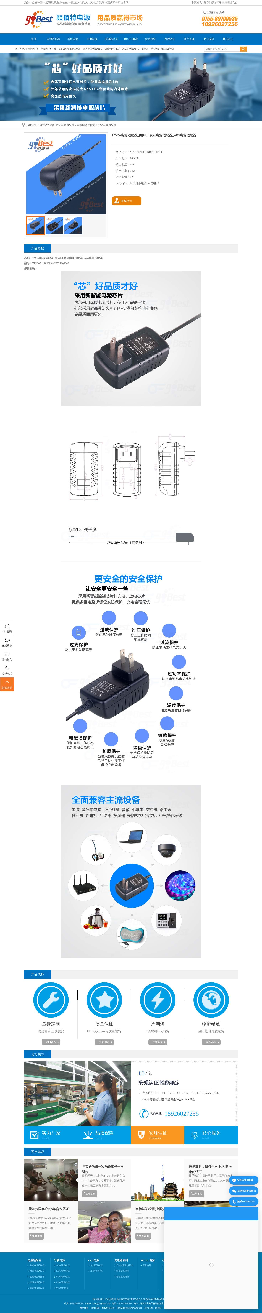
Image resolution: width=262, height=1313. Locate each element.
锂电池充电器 (122, 1276)
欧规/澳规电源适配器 (93, 49)
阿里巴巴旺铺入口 (227, 2)
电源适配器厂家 (48, 49)
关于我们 (208, 39)
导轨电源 (72, 39)
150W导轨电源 (63, 1271)
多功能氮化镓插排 (124, 1265)
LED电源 (92, 39)
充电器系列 (111, 39)
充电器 (145, 49)
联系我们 (228, 39)
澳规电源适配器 (37, 1288)
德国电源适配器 (37, 1282)
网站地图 (84, 1308)
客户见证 (189, 39)
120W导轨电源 (63, 1276)
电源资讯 (196, 2)
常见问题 (209, 2)
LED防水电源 (96, 1271)
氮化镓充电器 (167, 49)
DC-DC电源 (131, 39)
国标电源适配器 (37, 1271)
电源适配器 (53, 39)
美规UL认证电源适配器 (69, 49)
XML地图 (95, 1308)
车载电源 (147, 1265)
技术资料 (150, 39)
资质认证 (169, 39)
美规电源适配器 (86, 125)
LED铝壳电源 (96, 1265)
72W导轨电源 (62, 1288)
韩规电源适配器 (112, 49)
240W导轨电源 (63, 1265)
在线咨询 (126, 200)
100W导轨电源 (63, 1282)
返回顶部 (7, 684)
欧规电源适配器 (37, 1276)
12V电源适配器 (107, 125)
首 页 (34, 39)
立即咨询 (51, 1042)
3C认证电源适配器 (131, 49)
